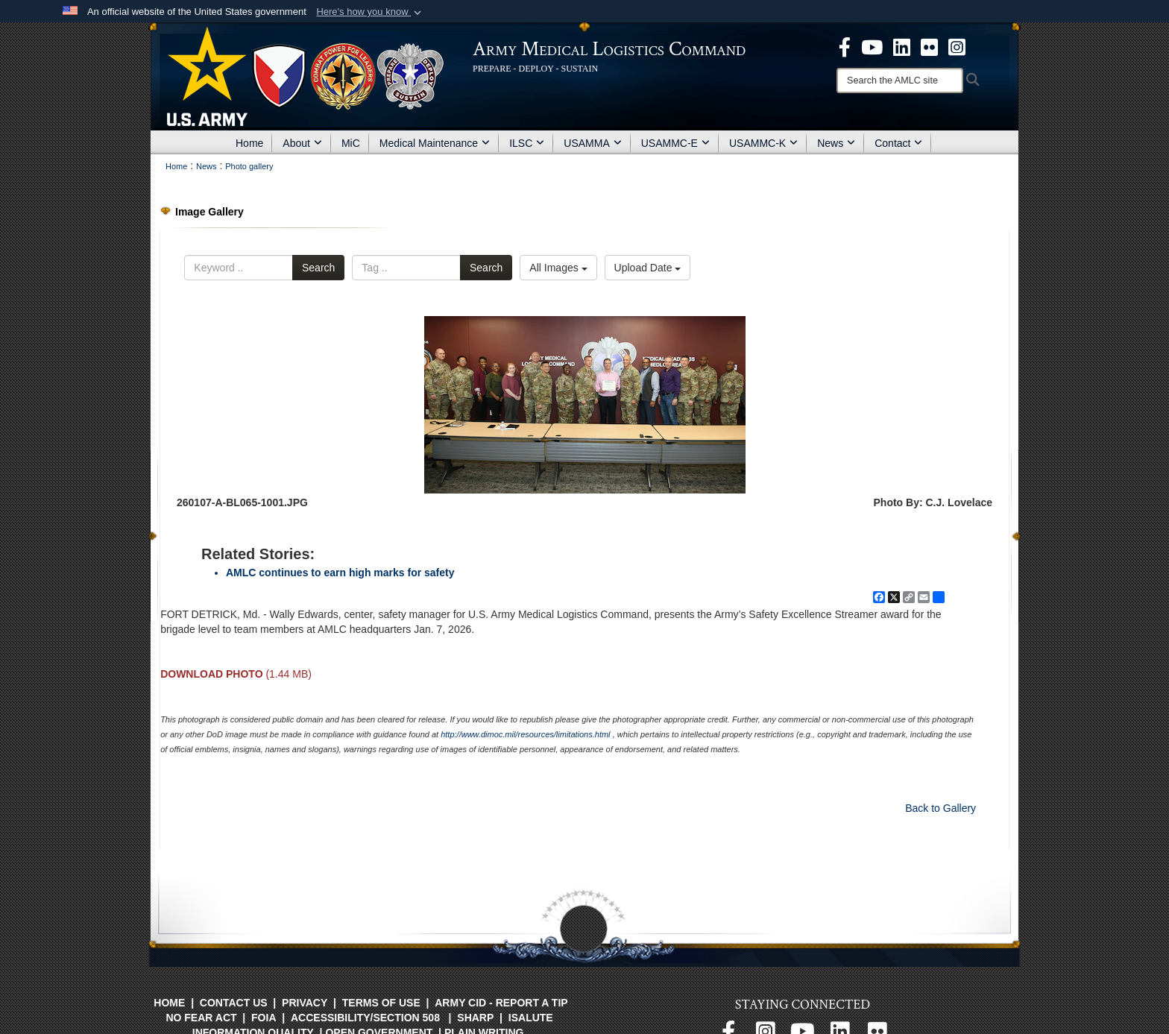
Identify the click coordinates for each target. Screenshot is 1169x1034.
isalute (530, 1018)
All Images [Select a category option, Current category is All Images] (558, 268)
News (836, 143)
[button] (370, 11)
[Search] (899, 80)
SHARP (475, 1018)
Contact (898, 143)
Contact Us (234, 1003)
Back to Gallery (940, 808)
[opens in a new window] (845, 46)
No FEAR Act (201, 1018)
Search (318, 268)
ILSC (526, 143)
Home (249, 143)
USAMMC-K (763, 143)
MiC (350, 143)
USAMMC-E (675, 143)
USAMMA (592, 143)
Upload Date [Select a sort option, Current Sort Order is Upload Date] (647, 268)
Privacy (304, 1003)
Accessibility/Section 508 (365, 1018)
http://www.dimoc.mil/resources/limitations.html (525, 734)
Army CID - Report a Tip (501, 1003)
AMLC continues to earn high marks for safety (340, 573)
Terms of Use (381, 1003)
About (302, 143)
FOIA (263, 1018)
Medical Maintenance (434, 143)
